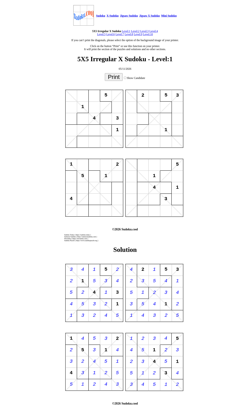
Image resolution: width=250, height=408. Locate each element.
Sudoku (100, 15)
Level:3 (144, 31)
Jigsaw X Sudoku (149, 15)
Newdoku (67, 239)
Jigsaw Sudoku (129, 15)
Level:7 (119, 34)
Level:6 (110, 34)
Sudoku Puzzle (69, 240)
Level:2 (135, 31)
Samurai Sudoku (70, 237)
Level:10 (148, 34)
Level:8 (129, 34)
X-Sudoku (113, 15)
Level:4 (153, 31)
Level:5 (101, 34)
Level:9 (138, 34)
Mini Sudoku (169, 15)
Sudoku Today (69, 235)
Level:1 (126, 31)
